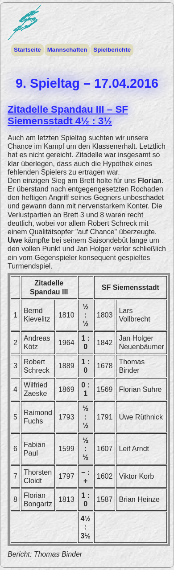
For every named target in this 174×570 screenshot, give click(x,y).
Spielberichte (111, 49)
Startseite (27, 49)
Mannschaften (67, 49)
